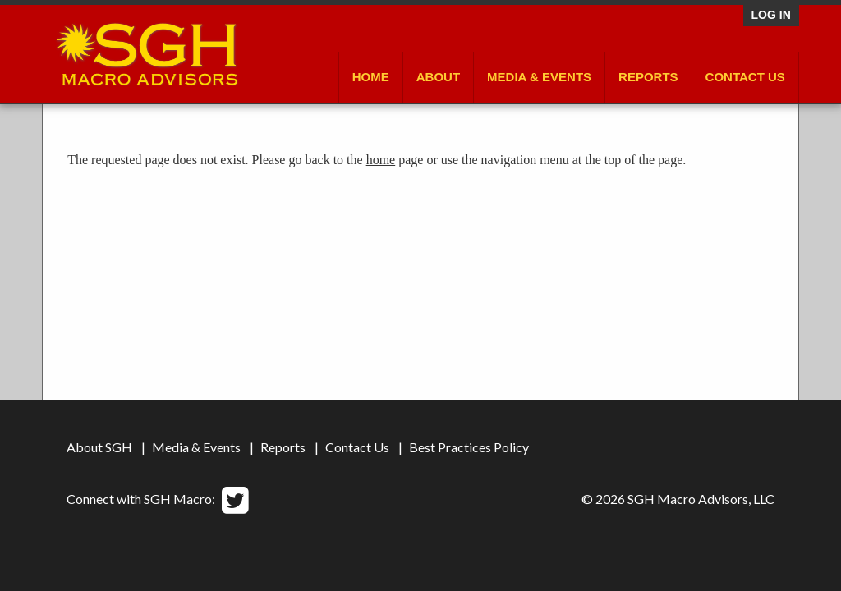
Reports (648, 77)
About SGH (99, 447)
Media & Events (539, 77)
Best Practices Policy (469, 447)
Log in (771, 14)
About (438, 77)
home (381, 160)
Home (370, 77)
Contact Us (745, 77)
